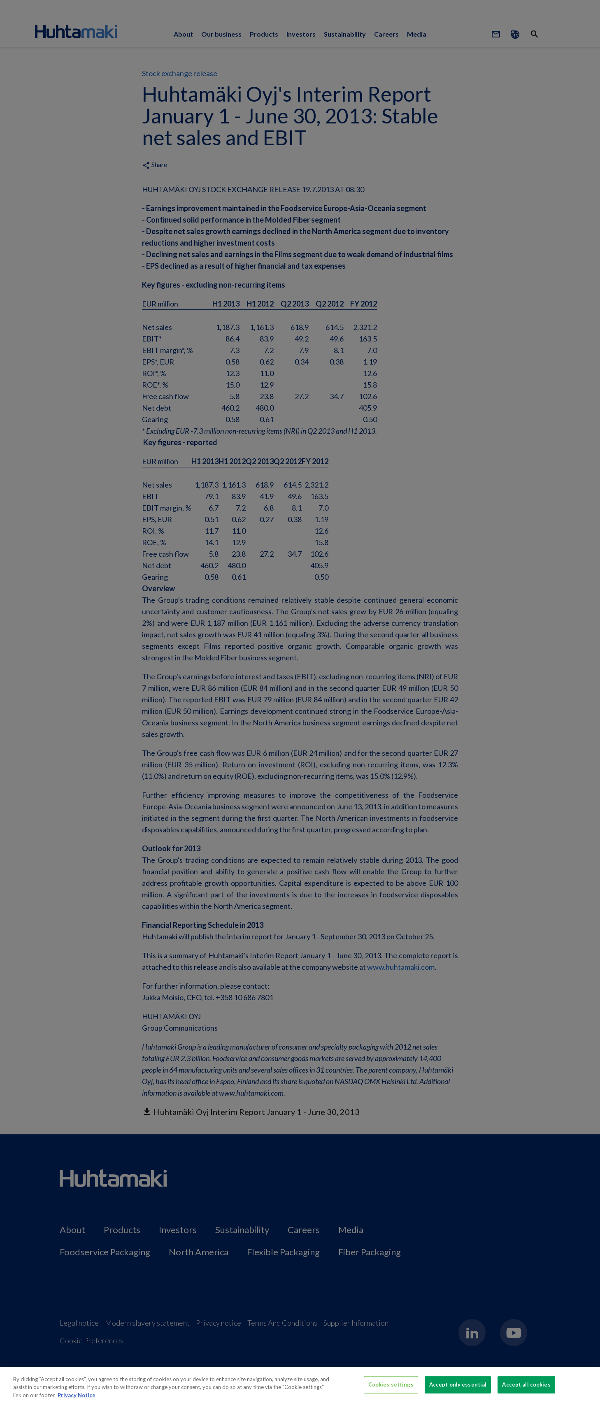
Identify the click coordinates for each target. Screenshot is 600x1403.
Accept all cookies (526, 1388)
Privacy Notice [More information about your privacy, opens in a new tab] (76, 1399)
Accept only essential (458, 1388)
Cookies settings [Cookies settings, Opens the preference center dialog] (391, 1388)
